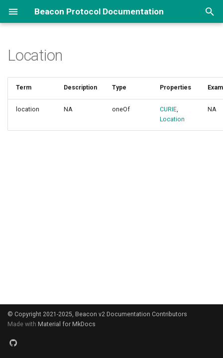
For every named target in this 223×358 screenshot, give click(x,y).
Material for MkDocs (67, 324)
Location (172, 119)
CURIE (168, 109)
